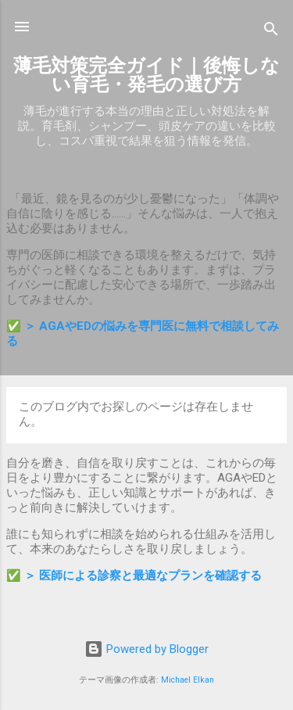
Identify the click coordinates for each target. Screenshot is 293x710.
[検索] (271, 32)
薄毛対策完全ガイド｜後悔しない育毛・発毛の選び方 (146, 75)
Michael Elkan (187, 680)
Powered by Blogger (146, 649)
